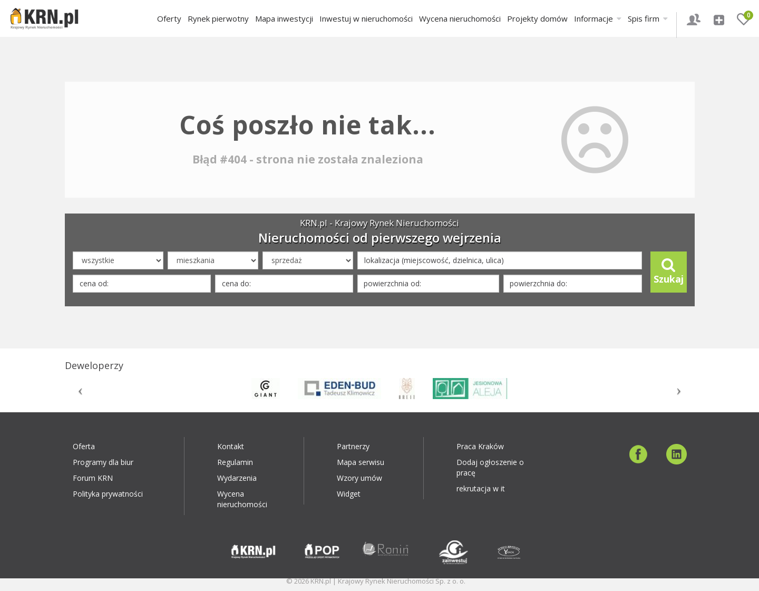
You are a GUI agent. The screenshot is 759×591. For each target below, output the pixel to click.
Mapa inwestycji (284, 18)
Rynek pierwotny (218, 18)
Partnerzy (353, 446)
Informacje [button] (597, 18)
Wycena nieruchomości (460, 18)
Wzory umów (359, 478)
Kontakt (230, 446)
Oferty (169, 18)
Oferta (84, 446)
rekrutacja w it (480, 488)
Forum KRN (93, 478)
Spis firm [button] (648, 18)
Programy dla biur (103, 462)
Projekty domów (537, 18)
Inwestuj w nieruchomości (366, 18)
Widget (349, 494)
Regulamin (235, 462)
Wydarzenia (237, 478)
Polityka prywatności (108, 494)
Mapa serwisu (360, 462)
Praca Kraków (480, 446)
